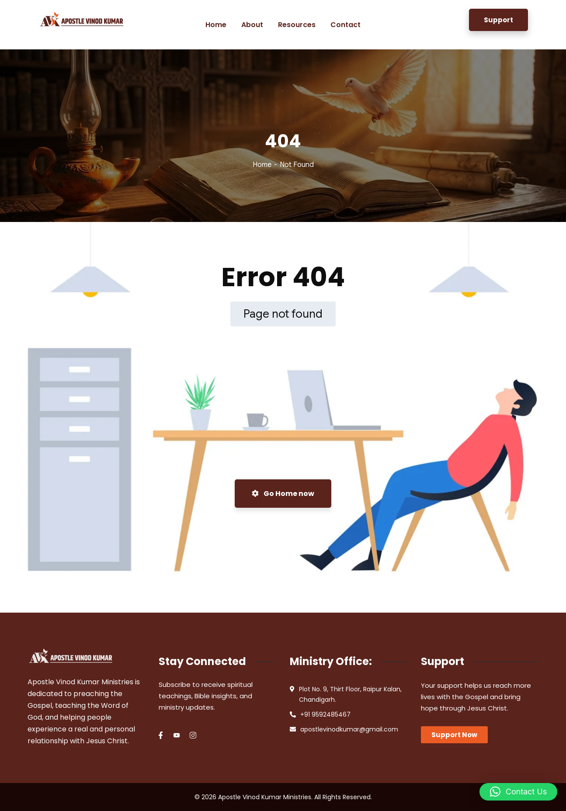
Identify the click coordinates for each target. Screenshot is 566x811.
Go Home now (283, 494)
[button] (518, 792)
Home (262, 164)
